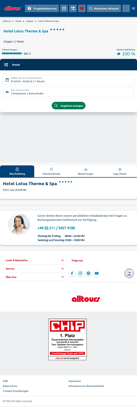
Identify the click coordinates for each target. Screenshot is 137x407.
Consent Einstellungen (16, 392)
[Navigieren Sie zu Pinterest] (88, 275)
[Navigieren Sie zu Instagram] (80, 275)
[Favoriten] (82, 8)
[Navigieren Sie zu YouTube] (96, 275)
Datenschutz (10, 387)
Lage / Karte (120, 172)
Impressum (74, 382)
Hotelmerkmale (51, 172)
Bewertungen (85, 172)
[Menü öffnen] (133, 8)
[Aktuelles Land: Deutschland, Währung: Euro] (126, 8)
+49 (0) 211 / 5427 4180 (56, 229)
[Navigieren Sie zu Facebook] (72, 275)
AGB (5, 382)
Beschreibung (17, 172)
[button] (35, 262)
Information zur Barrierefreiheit (86, 387)
